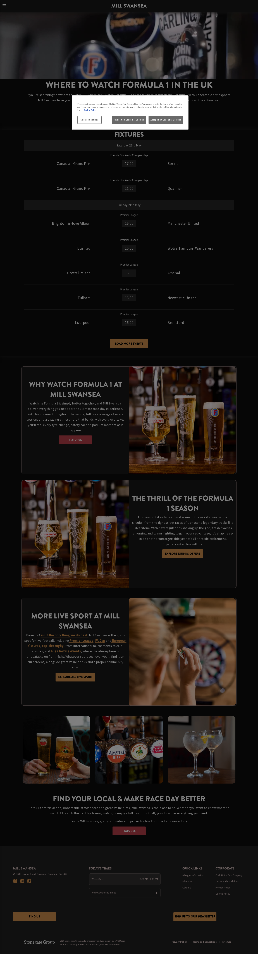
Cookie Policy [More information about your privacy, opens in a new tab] (90, 110)
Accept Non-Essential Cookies (165, 120)
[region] (130, 112)
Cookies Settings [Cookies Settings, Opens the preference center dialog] (89, 120)
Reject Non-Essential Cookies (129, 120)
